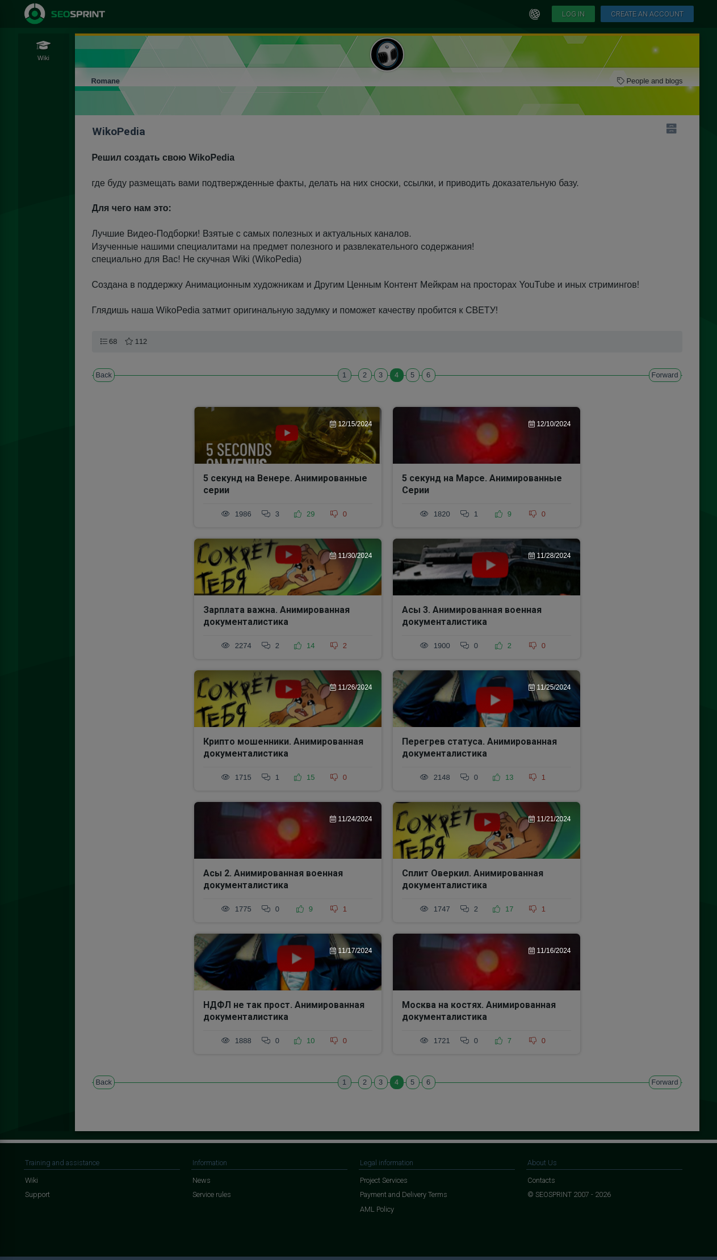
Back (104, 375)
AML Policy (377, 1209)
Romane (105, 81)
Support (37, 1194)
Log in (573, 14)
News (201, 1180)
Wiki (31, 1180)
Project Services (384, 1180)
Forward (665, 375)
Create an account (647, 14)
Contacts (541, 1180)
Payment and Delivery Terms (403, 1194)
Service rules (211, 1194)
